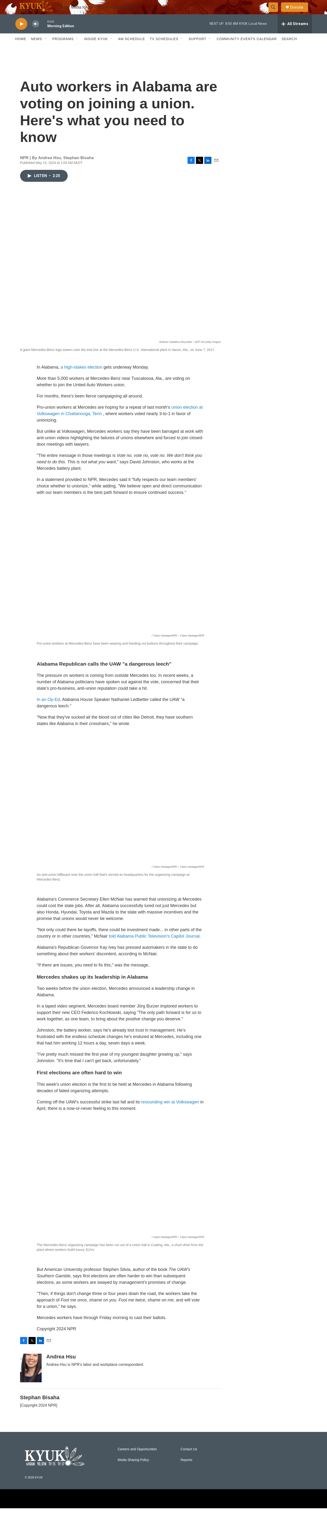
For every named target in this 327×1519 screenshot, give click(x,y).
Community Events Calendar (247, 50)
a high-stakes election (81, 378)
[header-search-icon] (275, 12)
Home (20, 50)
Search (289, 50)
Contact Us (189, 1460)
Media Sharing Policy (133, 1470)
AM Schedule (131, 50)
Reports (186, 1470)
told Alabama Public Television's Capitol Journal (154, 947)
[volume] (36, 34)
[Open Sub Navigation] (46, 50)
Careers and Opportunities (137, 1460)
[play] (21, 34)
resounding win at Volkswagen (170, 1112)
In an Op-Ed (48, 710)
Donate (299, 12)
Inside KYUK (96, 50)
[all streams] (295, 34)
